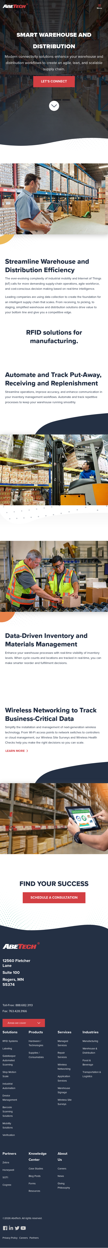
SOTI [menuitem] (5, 1177)
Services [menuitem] (64, 1032)
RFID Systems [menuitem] (10, 1041)
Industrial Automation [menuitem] (9, 1086)
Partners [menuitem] (9, 1153)
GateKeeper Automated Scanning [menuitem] (9, 1060)
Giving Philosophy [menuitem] (64, 1185)
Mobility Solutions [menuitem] (8, 1125)
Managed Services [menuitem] (63, 1043)
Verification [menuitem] (9, 1135)
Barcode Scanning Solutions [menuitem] (8, 1111)
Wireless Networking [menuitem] (64, 1066)
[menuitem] (5, 1228)
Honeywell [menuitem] (8, 1169)
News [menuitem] (61, 1176)
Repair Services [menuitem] (62, 1055)
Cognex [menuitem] (7, 1184)
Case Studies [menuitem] (36, 1168)
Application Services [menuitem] (64, 1078)
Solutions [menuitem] (10, 1032)
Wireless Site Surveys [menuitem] (65, 1102)
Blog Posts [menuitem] (35, 1176)
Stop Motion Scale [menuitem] (9, 1074)
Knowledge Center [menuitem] (38, 1156)
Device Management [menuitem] (10, 1097)
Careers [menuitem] (62, 1168)
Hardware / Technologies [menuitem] (36, 1043)
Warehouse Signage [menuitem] (64, 1090)
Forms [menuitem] (32, 1183)
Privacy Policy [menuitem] (10, 1237)
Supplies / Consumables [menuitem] (36, 1055)
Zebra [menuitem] (6, 1162)
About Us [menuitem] (62, 1156)
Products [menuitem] (36, 1032)
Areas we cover (17, 1022)
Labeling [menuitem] (7, 1048)
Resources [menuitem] (34, 1190)
